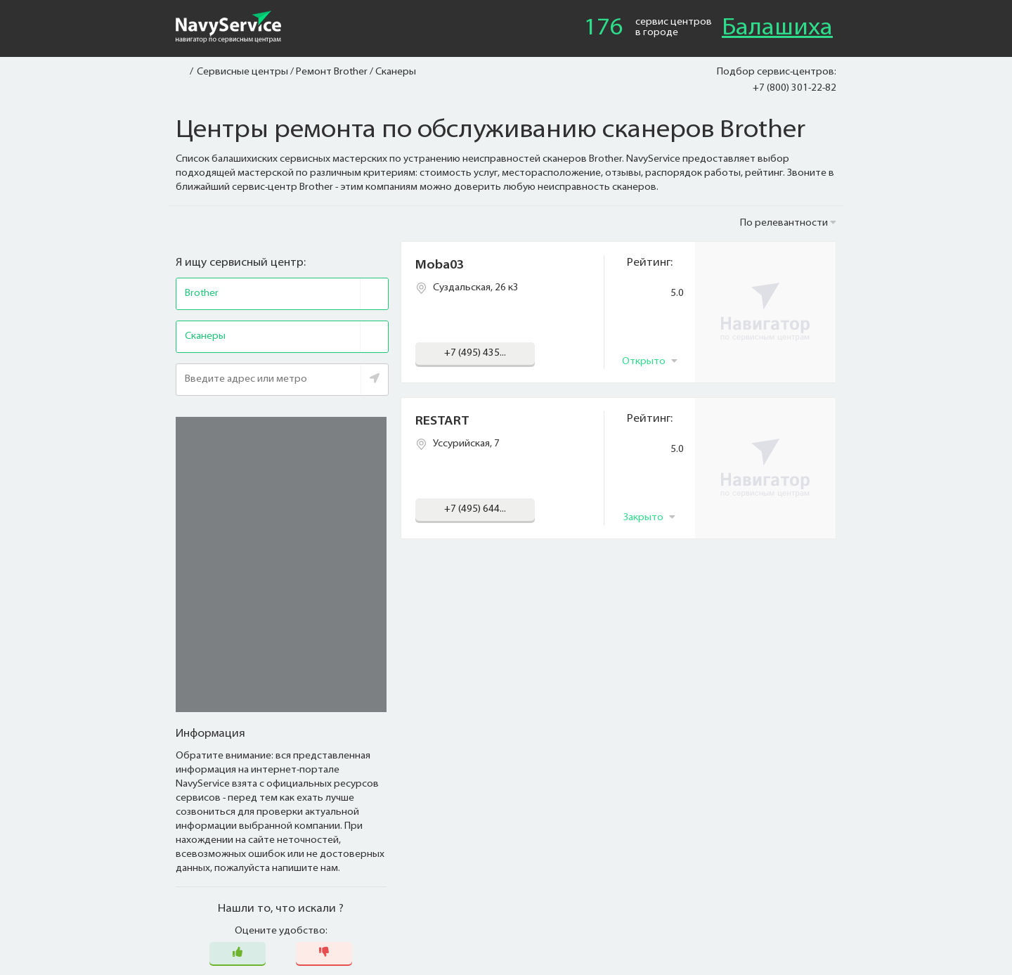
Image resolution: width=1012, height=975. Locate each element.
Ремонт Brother (332, 72)
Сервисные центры (242, 72)
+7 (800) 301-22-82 (794, 88)
